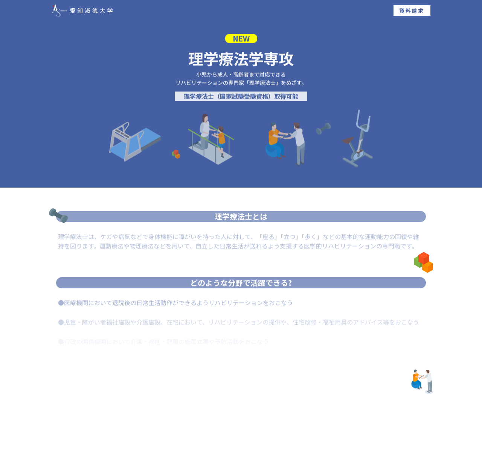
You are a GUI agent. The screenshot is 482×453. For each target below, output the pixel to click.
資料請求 (411, 10)
